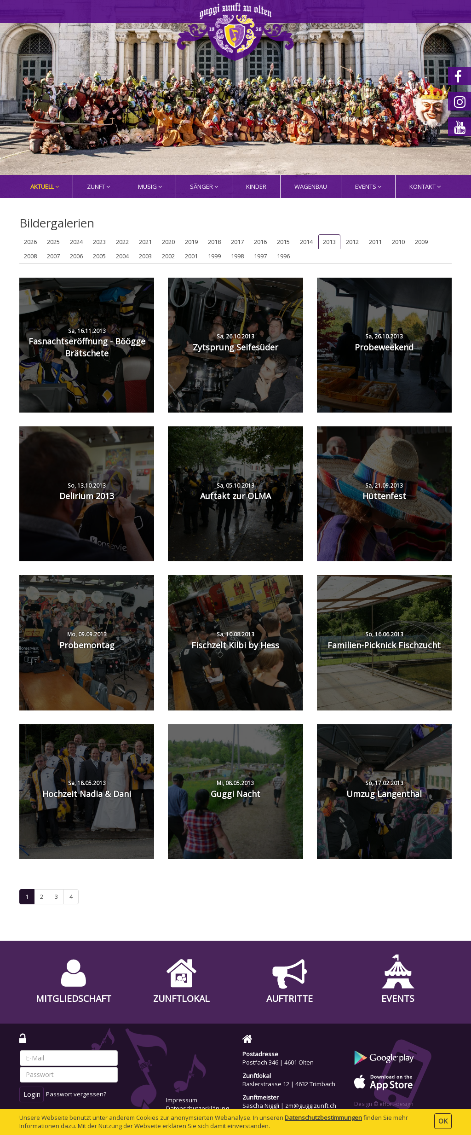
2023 (99, 242)
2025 (53, 242)
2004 (122, 256)
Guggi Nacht (235, 789)
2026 (30, 242)
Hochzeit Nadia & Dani (86, 789)
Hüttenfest (384, 492)
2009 (421, 242)
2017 (237, 242)
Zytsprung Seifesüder (235, 342)
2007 (53, 256)
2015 (283, 242)
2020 (168, 242)
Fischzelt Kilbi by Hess (235, 640)
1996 (283, 256)
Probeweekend (384, 342)
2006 (76, 256)
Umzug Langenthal (384, 789)
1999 (214, 256)
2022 (122, 242)
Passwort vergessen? (76, 1094)
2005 (99, 256)
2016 (260, 242)
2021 (145, 242)
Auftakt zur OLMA (235, 492)
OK (443, 1121)
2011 (375, 242)
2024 (76, 242)
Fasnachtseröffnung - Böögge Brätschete (87, 343)
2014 (306, 242)
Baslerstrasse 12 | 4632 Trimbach (288, 1084)
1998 (237, 256)
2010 (398, 242)
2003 (145, 256)
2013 (329, 242)
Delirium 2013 (86, 492)
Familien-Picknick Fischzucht (384, 640)
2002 (168, 256)
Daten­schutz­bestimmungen (323, 1117)
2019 (191, 242)
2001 (191, 256)
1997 (260, 256)
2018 (214, 242)
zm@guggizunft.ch (310, 1105)
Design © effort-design (384, 1104)
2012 (352, 242)
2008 (30, 256)
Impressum (181, 1100)
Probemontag (87, 640)
